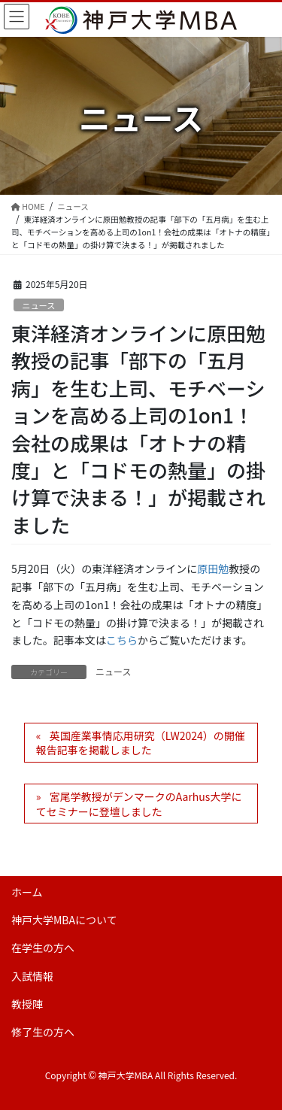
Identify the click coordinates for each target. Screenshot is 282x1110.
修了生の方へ (42, 1031)
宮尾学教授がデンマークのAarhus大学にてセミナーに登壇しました (139, 804)
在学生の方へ (42, 947)
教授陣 (27, 1003)
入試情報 (32, 976)
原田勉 (213, 568)
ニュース (38, 305)
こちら (122, 640)
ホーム (27, 891)
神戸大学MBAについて (64, 919)
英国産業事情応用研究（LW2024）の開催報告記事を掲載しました (140, 743)
